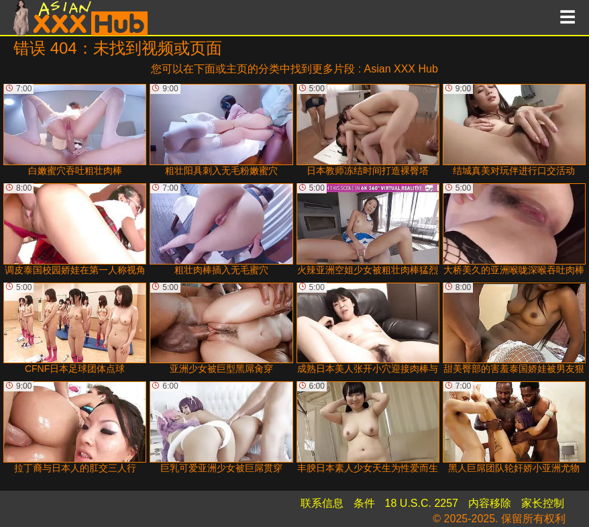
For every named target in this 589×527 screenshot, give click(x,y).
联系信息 (322, 503)
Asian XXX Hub (401, 69)
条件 (364, 503)
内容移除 (489, 503)
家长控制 (542, 503)
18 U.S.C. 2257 (421, 503)
